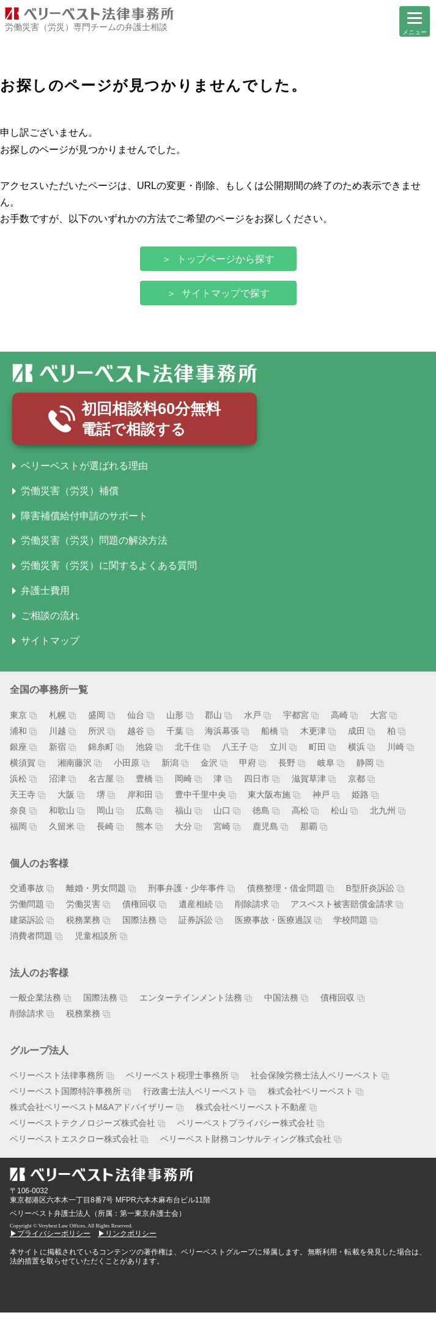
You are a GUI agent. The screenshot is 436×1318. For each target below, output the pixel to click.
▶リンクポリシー (127, 1238)
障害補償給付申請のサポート (84, 521)
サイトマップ (50, 645)
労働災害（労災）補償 (70, 496)
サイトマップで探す (226, 293)
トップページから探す (226, 259)
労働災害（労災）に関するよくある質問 (109, 570)
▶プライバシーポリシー (50, 1238)
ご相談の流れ (50, 620)
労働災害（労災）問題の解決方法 (94, 546)
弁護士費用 (45, 595)
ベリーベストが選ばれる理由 (84, 470)
